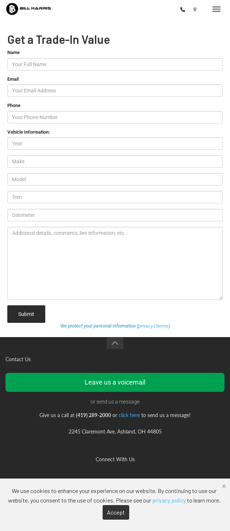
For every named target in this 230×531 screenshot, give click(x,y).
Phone (13, 105)
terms (162, 326)
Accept (116, 512)
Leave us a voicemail (115, 382)
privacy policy (169, 500)
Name (13, 52)
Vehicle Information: (28, 132)
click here (129, 415)
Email (13, 79)
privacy (145, 326)
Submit (26, 314)
